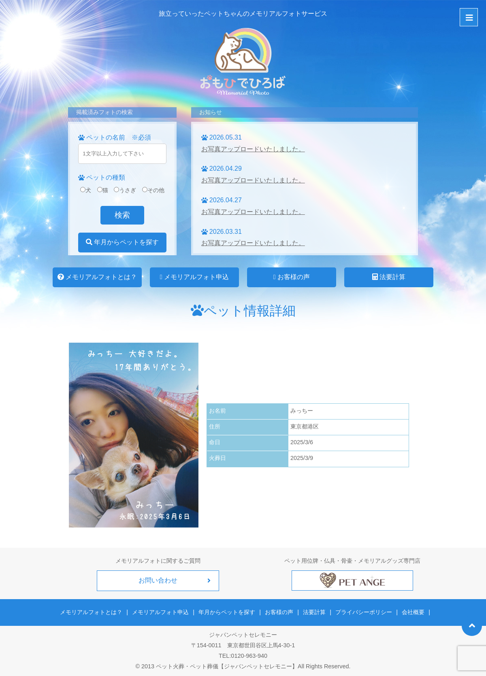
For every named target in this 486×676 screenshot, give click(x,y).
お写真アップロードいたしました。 (253, 149)
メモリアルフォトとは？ (97, 276)
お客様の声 (291, 276)
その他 (153, 190)
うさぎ (125, 190)
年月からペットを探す (122, 242)
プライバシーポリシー (363, 612)
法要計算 (388, 276)
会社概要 (412, 612)
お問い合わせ (158, 580)
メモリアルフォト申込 (194, 276)
